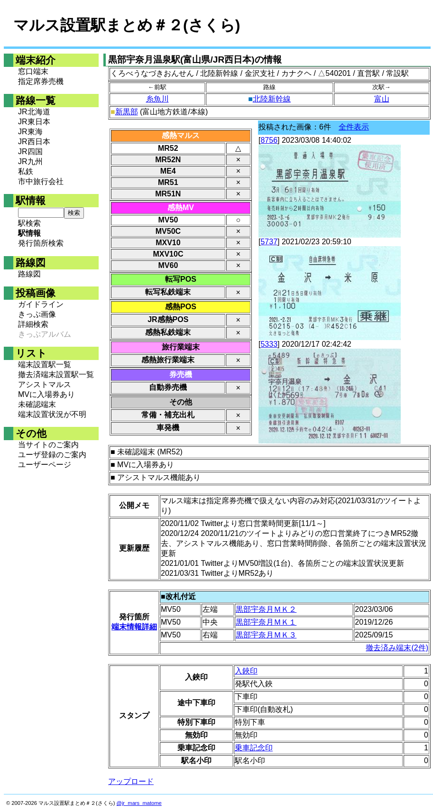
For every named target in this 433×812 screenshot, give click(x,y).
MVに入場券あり (46, 394)
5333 (268, 344)
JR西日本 (34, 142)
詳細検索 (33, 324)
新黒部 (126, 112)
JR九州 (30, 161)
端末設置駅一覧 (44, 364)
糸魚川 (157, 99)
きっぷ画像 (37, 314)
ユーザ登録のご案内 (52, 455)
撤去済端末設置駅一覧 (56, 374)
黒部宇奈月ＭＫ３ (266, 635)
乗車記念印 (254, 748)
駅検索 (29, 223)
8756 (268, 140)
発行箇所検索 (41, 243)
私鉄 (25, 171)
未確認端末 (37, 404)
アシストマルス (44, 384)
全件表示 (354, 127)
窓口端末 (33, 71)
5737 (268, 242)
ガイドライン (41, 304)
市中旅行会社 (41, 181)
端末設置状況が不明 (52, 414)
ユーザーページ (44, 465)
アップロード (131, 781)
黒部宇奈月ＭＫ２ (266, 609)
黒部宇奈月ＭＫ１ (266, 622)
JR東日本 (34, 122)
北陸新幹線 (272, 99)
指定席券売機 (41, 81)
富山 (381, 99)
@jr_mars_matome (139, 803)
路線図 (29, 274)
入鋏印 (246, 671)
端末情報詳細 (134, 627)
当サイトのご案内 (48, 445)
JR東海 (30, 132)
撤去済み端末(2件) (397, 648)
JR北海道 (34, 112)
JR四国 (30, 152)
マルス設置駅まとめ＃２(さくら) (126, 25)
